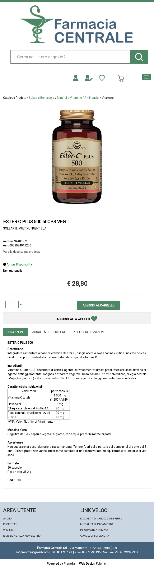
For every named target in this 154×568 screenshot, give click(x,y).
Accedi (7, 518)
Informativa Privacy (94, 529)
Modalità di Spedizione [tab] (49, 332)
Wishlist (9, 529)
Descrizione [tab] (15, 332)
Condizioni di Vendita (94, 535)
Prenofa (69, 563)
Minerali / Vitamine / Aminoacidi (78, 97)
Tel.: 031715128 (61, 552)
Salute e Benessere (42, 97)
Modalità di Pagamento (96, 524)
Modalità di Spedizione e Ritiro (101, 518)
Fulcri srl (101, 563)
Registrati (10, 524)
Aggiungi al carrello (99, 305)
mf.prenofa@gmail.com (32, 552)
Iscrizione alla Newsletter (22, 535)
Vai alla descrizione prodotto (22, 251)
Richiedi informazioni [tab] (88, 332)
